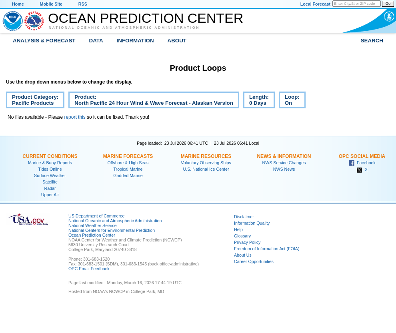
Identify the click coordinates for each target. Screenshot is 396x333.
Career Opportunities (254, 261)
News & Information (284, 156)
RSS (82, 4)
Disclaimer (244, 216)
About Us (243, 255)
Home (18, 4)
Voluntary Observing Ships (206, 162)
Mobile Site (51, 4)
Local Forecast (315, 4)
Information (135, 41)
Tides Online (50, 169)
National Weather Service (92, 225)
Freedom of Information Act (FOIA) (266, 248)
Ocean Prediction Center (145, 18)
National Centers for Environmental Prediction (111, 230)
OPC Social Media (362, 156)
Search (372, 41)
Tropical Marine (127, 169)
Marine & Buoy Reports (50, 162)
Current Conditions (49, 156)
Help (238, 229)
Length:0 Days (256, 101)
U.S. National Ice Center (206, 169)
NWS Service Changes (284, 162)
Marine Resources (206, 156)
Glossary (242, 235)
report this (74, 117)
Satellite (50, 181)
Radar (50, 188)
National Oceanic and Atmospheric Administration (124, 28)
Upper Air (50, 194)
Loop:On (289, 101)
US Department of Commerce (96, 215)
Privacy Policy (247, 242)
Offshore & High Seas (128, 162)
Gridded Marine (127, 175)
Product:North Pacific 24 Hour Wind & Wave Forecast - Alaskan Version (150, 101)
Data (96, 41)
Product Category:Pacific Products (32, 101)
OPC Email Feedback (88, 268)
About (177, 41)
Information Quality (252, 223)
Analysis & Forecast (44, 41)
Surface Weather (50, 175)
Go (388, 4)
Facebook (362, 162)
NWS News (284, 169)
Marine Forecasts (128, 156)
